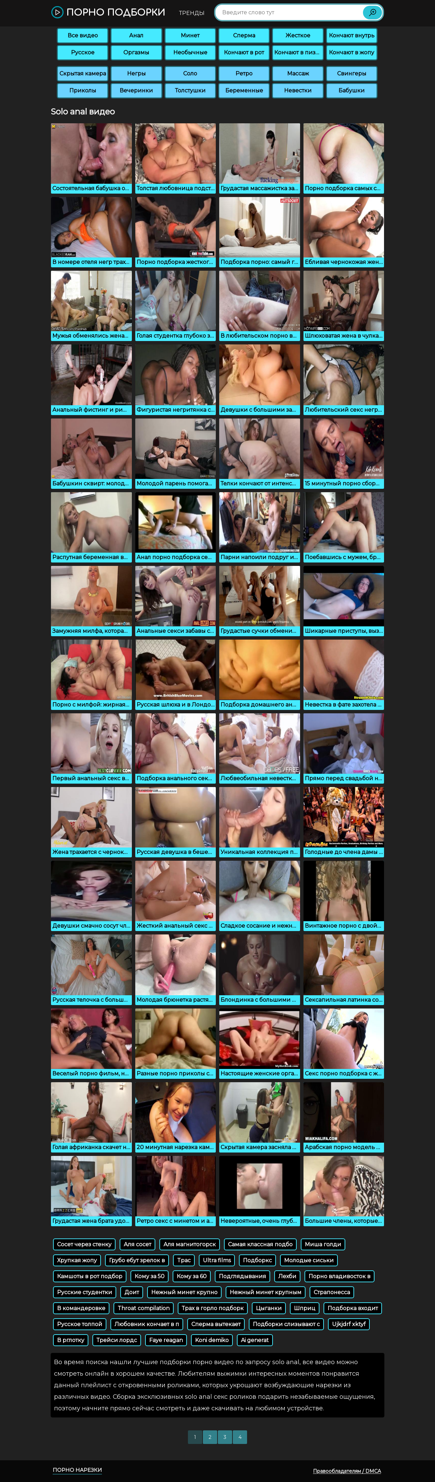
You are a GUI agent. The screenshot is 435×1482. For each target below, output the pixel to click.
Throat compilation (144, 1308)
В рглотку (70, 1340)
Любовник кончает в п (147, 1324)
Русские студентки (84, 1292)
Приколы (82, 90)
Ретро (244, 73)
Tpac (184, 1260)
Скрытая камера (82, 73)
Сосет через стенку (84, 1244)
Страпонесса (332, 1292)
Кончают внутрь (352, 35)
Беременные (244, 90)
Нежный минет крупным (265, 1292)
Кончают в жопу (351, 52)
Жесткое (297, 35)
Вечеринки (136, 90)
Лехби (287, 1276)
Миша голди (323, 1244)
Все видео (83, 35)
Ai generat (255, 1340)
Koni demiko (212, 1340)
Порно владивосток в (339, 1276)
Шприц (304, 1308)
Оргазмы (136, 52)
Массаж (298, 73)
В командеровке (81, 1308)
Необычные (190, 52)
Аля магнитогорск (189, 1244)
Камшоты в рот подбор (89, 1276)
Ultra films (217, 1260)
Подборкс (257, 1260)
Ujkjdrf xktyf (349, 1324)
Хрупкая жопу (77, 1260)
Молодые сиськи (309, 1260)
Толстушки (190, 90)
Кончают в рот (244, 52)
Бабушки (351, 90)
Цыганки (269, 1308)
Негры (136, 73)
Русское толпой (79, 1324)
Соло (190, 73)
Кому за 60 (192, 1276)
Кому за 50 (149, 1276)
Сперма (244, 35)
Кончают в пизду (298, 52)
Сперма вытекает (216, 1324)
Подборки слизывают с (286, 1324)
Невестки (298, 90)
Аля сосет (137, 1244)
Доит (131, 1292)
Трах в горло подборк (213, 1308)
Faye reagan (166, 1340)
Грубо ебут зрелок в (137, 1260)
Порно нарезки (77, 1470)
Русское (82, 52)
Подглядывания (242, 1276)
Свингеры (351, 73)
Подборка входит (353, 1308)
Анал (136, 35)
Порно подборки (108, 13)
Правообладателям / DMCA (347, 1471)
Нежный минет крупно (184, 1292)
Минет (190, 35)
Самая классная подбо (260, 1244)
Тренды (192, 13)
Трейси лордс (117, 1340)
